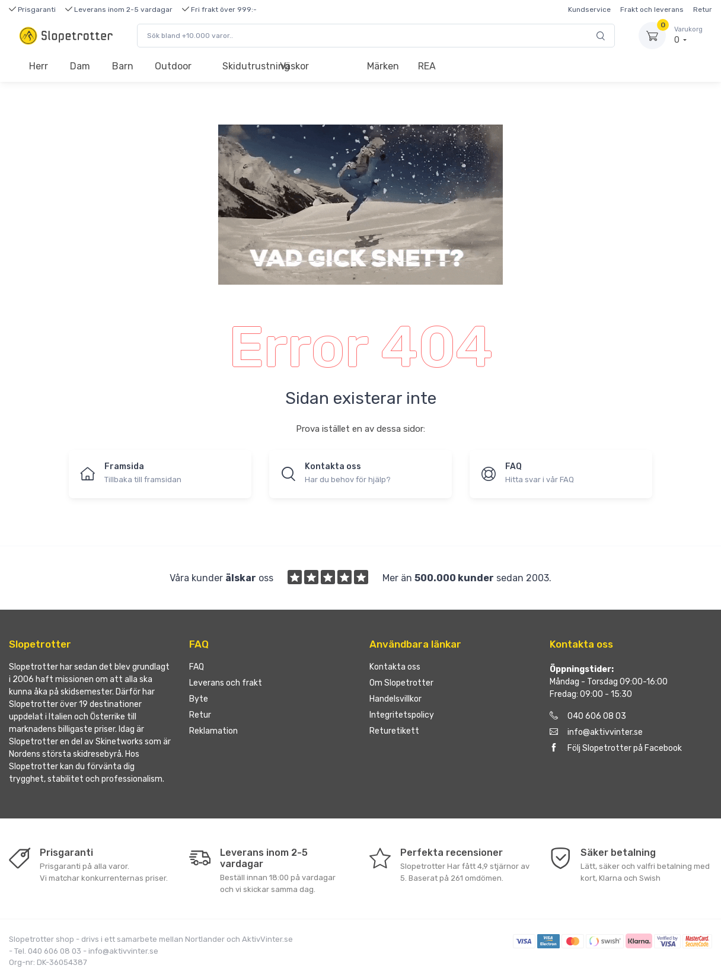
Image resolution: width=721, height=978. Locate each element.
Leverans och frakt (225, 683)
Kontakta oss (394, 667)
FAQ (196, 667)
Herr (38, 66)
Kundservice (589, 9)
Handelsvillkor (395, 699)
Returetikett (394, 731)
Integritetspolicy (401, 715)
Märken (383, 66)
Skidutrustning (245, 66)
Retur (702, 9)
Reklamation (213, 731)
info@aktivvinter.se (596, 732)
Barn (122, 66)
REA (427, 66)
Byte (198, 699)
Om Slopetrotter (401, 683)
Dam (80, 66)
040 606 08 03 (588, 716)
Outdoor (173, 66)
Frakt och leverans (652, 9)
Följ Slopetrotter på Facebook (616, 748)
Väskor (294, 66)
